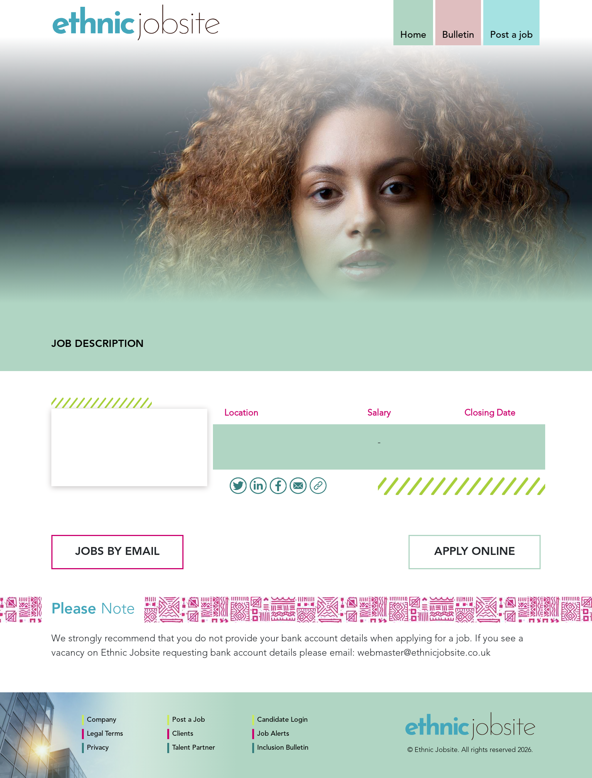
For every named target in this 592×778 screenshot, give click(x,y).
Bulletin (458, 35)
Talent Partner (193, 747)
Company (101, 719)
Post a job (511, 35)
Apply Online (474, 552)
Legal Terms (105, 733)
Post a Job (188, 719)
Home (413, 35)
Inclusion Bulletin (282, 747)
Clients (182, 733)
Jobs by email (117, 552)
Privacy (98, 747)
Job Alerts (273, 733)
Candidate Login (282, 719)
